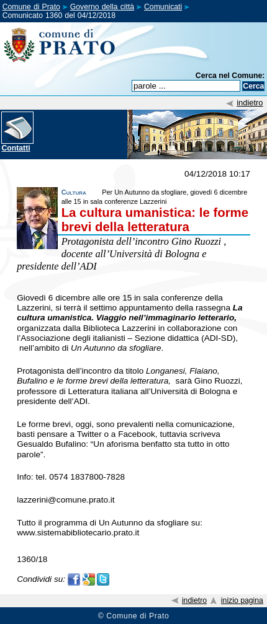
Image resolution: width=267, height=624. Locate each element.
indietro (250, 102)
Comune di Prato (31, 6)
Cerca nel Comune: (230, 75)
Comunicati (163, 6)
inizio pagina (242, 600)
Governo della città (102, 6)
